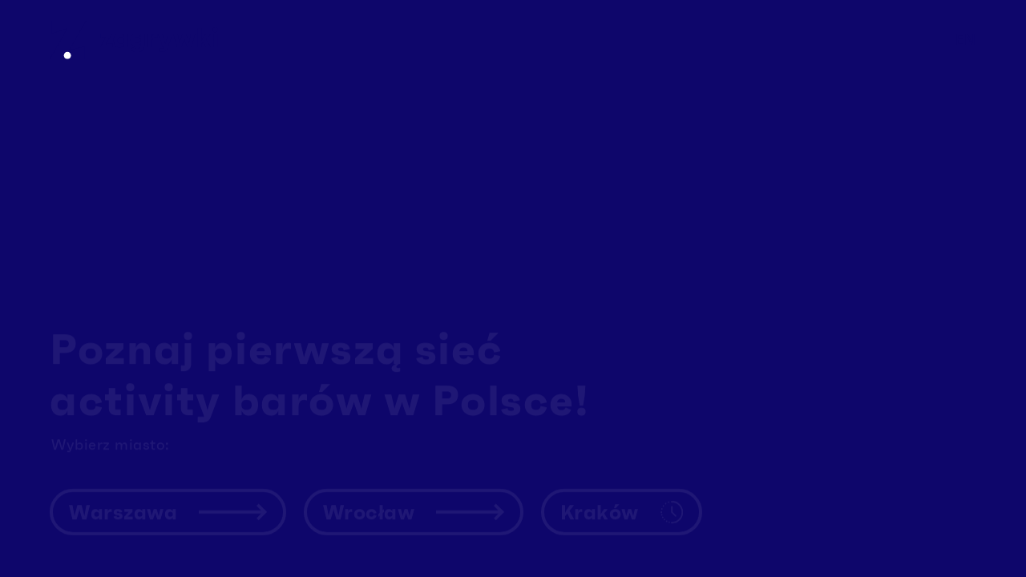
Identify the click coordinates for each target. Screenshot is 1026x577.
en (965, 39)
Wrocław (413, 503)
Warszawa (168, 503)
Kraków (621, 503)
